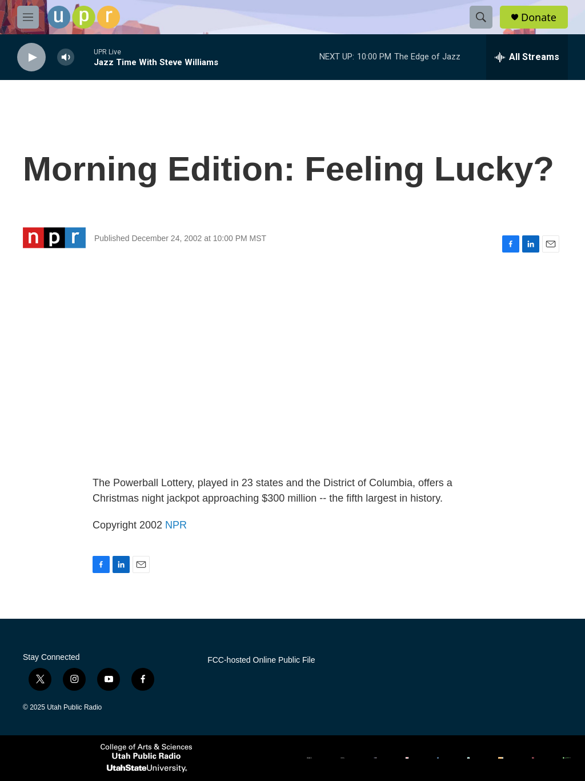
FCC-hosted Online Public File (261, 660)
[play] (31, 57)
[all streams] (527, 57)
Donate (538, 17)
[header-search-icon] (481, 17)
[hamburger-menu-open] (28, 17)
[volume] (65, 57)
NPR (176, 525)
